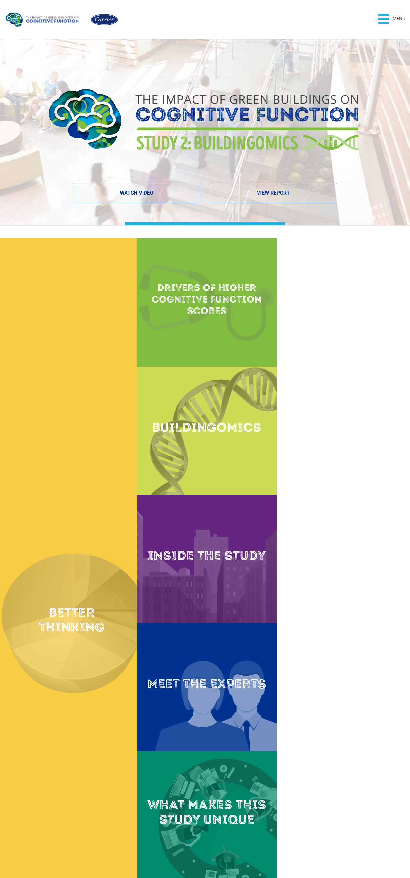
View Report (273, 193)
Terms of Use (220, 851)
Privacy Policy (190, 851)
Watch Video (136, 193)
